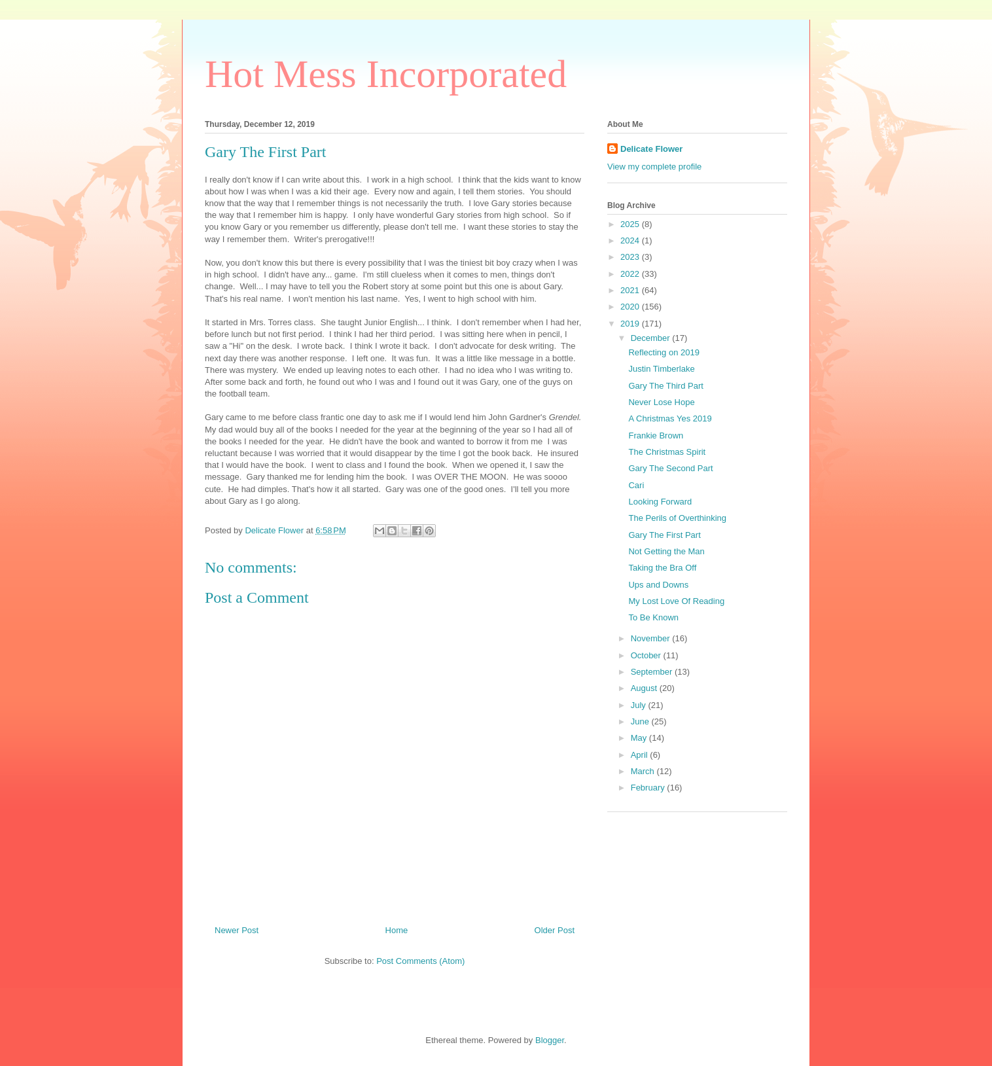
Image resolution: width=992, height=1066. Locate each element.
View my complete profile (654, 166)
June (641, 721)
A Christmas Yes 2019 (669, 418)
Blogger (549, 1040)
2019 (631, 324)
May (640, 738)
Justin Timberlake (661, 369)
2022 (631, 274)
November (652, 638)
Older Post (555, 930)
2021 (631, 290)
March (644, 771)
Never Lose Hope (661, 402)
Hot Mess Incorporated (386, 74)
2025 (631, 224)
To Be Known (653, 617)
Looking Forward (660, 501)
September (653, 672)
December (652, 338)
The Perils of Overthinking (677, 518)
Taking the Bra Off (662, 568)
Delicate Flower (651, 149)
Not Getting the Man (666, 551)
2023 (631, 257)
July (639, 705)
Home (396, 930)
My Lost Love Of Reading (676, 601)
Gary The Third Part (665, 386)
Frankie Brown (655, 435)
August (645, 688)
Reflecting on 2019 (663, 352)
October (647, 655)
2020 (631, 306)
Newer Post (236, 930)
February (649, 787)
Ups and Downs (658, 585)
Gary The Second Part (670, 468)
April (640, 755)
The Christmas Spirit (666, 452)
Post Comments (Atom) (420, 961)
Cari (636, 485)
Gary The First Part (664, 535)
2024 (631, 240)
